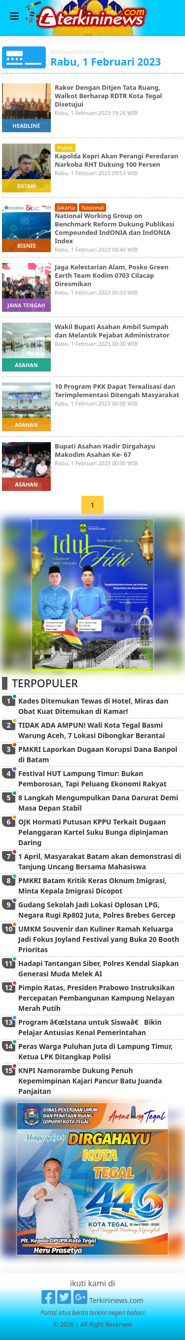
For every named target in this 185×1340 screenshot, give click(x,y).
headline (26, 125)
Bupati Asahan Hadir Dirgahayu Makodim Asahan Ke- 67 (105, 450)
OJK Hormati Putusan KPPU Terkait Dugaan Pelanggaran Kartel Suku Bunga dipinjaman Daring (93, 832)
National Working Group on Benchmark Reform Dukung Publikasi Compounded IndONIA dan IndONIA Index (114, 228)
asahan (26, 365)
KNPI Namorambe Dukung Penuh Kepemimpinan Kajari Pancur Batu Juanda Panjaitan (90, 1081)
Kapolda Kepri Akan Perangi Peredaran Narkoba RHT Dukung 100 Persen (116, 160)
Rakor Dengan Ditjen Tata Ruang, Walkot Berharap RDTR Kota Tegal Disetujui (108, 96)
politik (65, 147)
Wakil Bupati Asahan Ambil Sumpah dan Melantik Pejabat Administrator (112, 330)
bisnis (26, 245)
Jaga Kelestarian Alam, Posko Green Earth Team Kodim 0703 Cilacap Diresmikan (111, 275)
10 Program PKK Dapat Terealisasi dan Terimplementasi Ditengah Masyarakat (117, 390)
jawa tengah (26, 305)
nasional (92, 207)
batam (26, 185)
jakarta (66, 207)
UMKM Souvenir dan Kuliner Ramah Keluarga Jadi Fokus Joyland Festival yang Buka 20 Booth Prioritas (98, 939)
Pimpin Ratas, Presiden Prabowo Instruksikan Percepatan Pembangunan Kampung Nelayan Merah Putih (96, 998)
